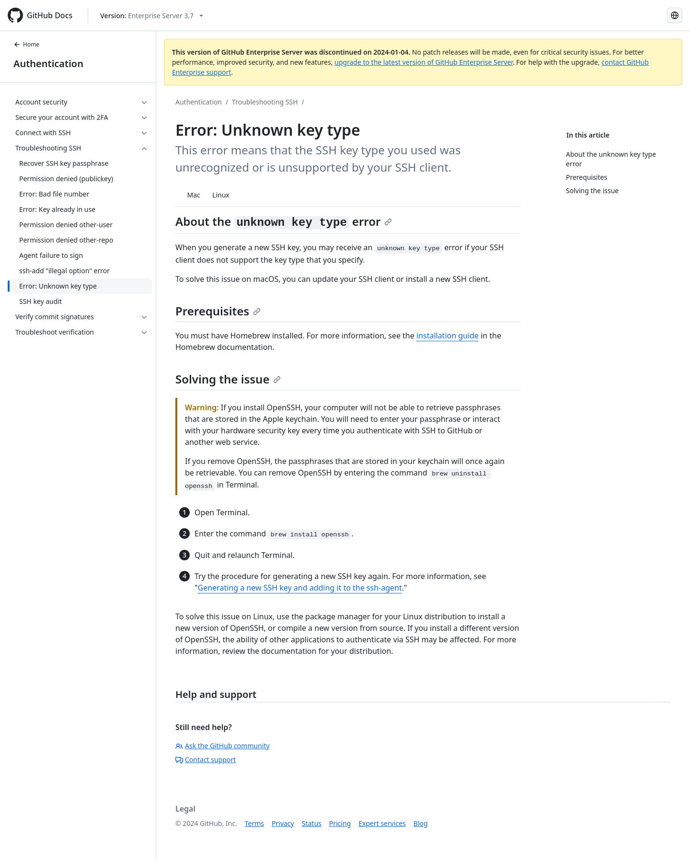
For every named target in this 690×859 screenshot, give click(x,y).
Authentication (48, 63)
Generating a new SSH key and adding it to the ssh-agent (300, 587)
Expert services (382, 823)
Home (26, 44)
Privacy (283, 823)
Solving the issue (228, 379)
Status (312, 823)
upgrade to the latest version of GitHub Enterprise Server (423, 62)
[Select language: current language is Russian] (674, 15)
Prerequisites (218, 311)
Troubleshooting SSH (265, 101)
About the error (283, 221)
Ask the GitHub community (222, 745)
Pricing (340, 823)
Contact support (205, 759)
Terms (254, 823)
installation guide (447, 335)
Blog (421, 823)
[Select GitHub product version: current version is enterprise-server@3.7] (151, 15)
